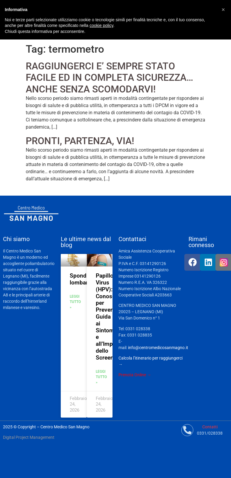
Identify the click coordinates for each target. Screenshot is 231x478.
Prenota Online (132, 374)
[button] (223, 9)
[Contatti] (187, 430)
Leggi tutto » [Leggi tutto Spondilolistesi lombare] (75, 301)
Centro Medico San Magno (64, 426)
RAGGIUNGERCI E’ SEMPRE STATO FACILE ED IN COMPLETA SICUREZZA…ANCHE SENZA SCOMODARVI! (109, 77)
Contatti (210, 426)
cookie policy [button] (101, 25)
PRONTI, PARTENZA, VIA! (80, 141)
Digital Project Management (28, 437)
